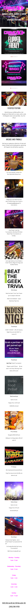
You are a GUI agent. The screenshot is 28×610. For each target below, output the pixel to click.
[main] (14, 17)
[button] (1, 2)
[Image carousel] (14, 43)
